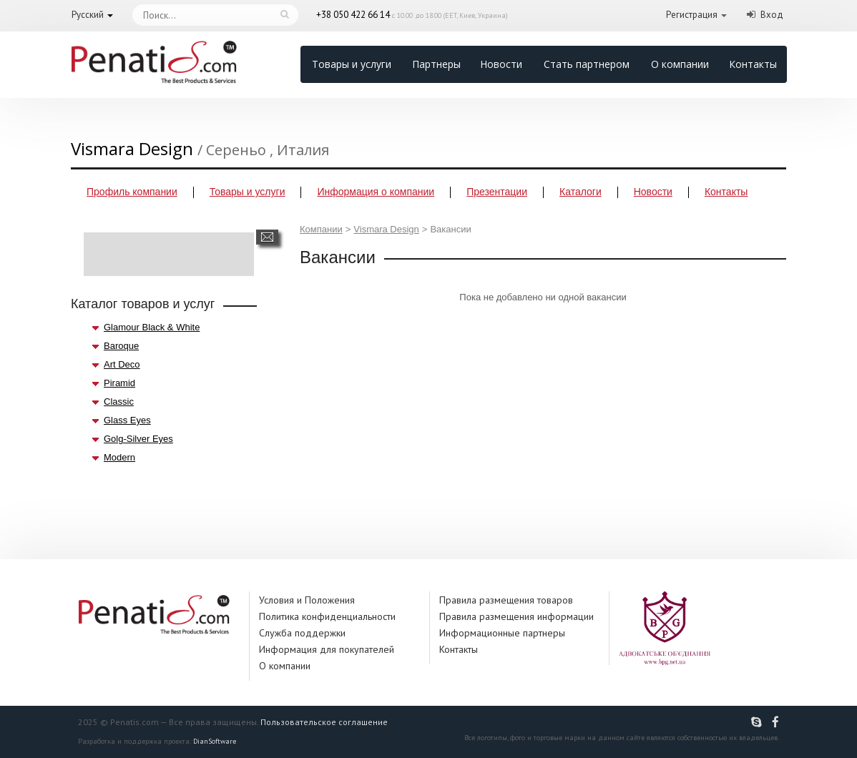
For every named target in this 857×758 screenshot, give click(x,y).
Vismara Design (386, 229)
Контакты (753, 64)
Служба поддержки (302, 632)
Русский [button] (88, 15)
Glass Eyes (127, 420)
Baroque (121, 345)
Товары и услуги (351, 64)
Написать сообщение (267, 237)
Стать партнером (587, 64)
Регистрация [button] (692, 15)
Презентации (496, 191)
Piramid (119, 383)
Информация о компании (375, 191)
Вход (771, 15)
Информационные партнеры (502, 632)
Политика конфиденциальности (327, 616)
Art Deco (122, 364)
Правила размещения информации (516, 616)
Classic (119, 401)
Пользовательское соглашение (324, 722)
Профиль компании (132, 191)
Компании (321, 229)
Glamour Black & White (152, 327)
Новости (501, 64)
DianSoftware (214, 741)
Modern (119, 457)
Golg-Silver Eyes (138, 438)
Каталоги (580, 191)
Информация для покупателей (326, 649)
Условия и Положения (307, 600)
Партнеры (436, 64)
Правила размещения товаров (506, 600)
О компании (680, 64)
